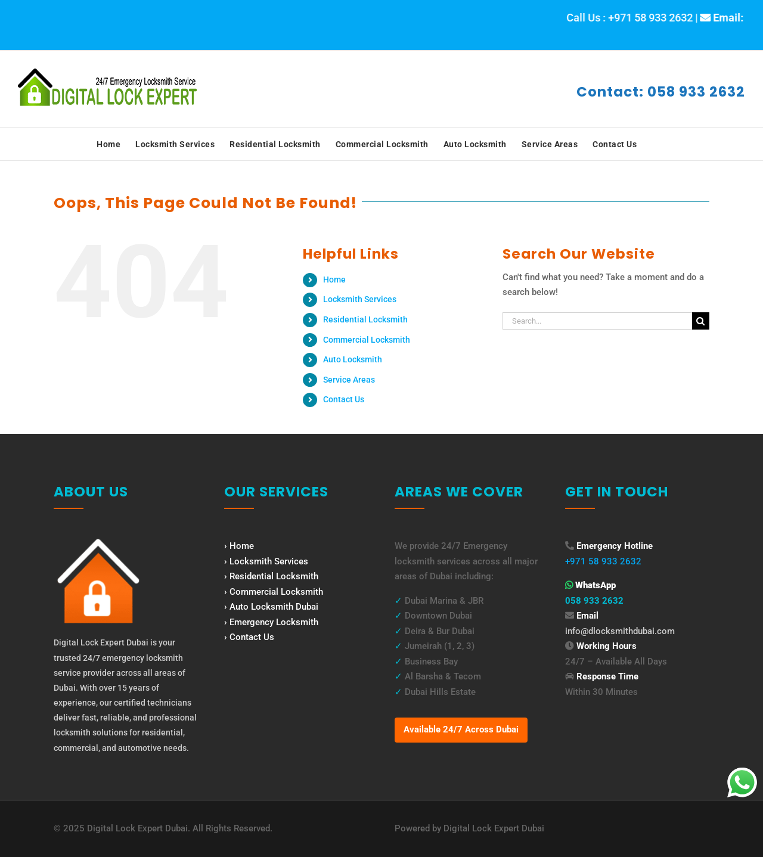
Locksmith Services (359, 299)
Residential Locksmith (365, 319)
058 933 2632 (594, 600)
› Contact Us (249, 637)
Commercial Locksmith (366, 339)
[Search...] (597, 321)
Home (334, 279)
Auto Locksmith (352, 359)
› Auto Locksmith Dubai (271, 606)
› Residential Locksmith (271, 576)
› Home (239, 546)
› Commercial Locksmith (273, 591)
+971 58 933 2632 (603, 561)
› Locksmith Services (266, 561)
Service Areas (349, 379)
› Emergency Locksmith (271, 622)
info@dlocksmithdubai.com (620, 631)
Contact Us (343, 399)
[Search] (700, 321)
